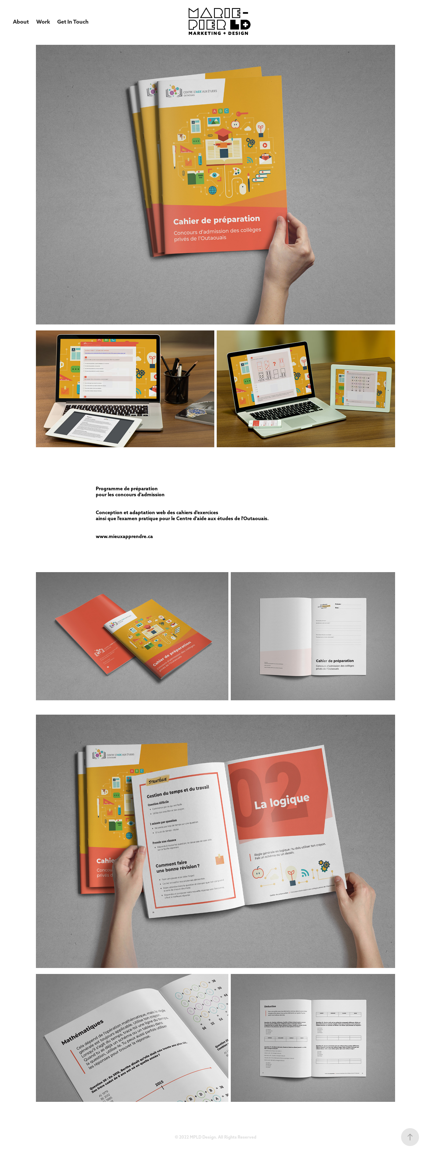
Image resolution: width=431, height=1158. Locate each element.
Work (43, 21)
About (21, 21)
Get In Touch (73, 21)
